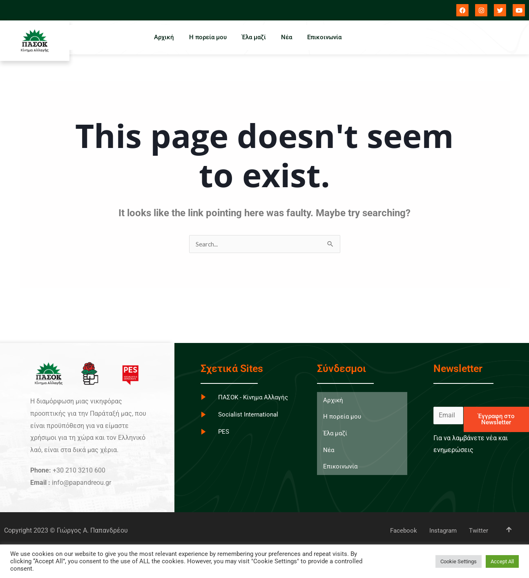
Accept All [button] (502, 561)
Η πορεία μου (206, 37)
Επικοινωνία (327, 37)
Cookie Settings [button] (458, 561)
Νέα (287, 37)
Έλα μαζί (254, 37)
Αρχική (162, 37)
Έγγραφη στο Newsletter (496, 419)
